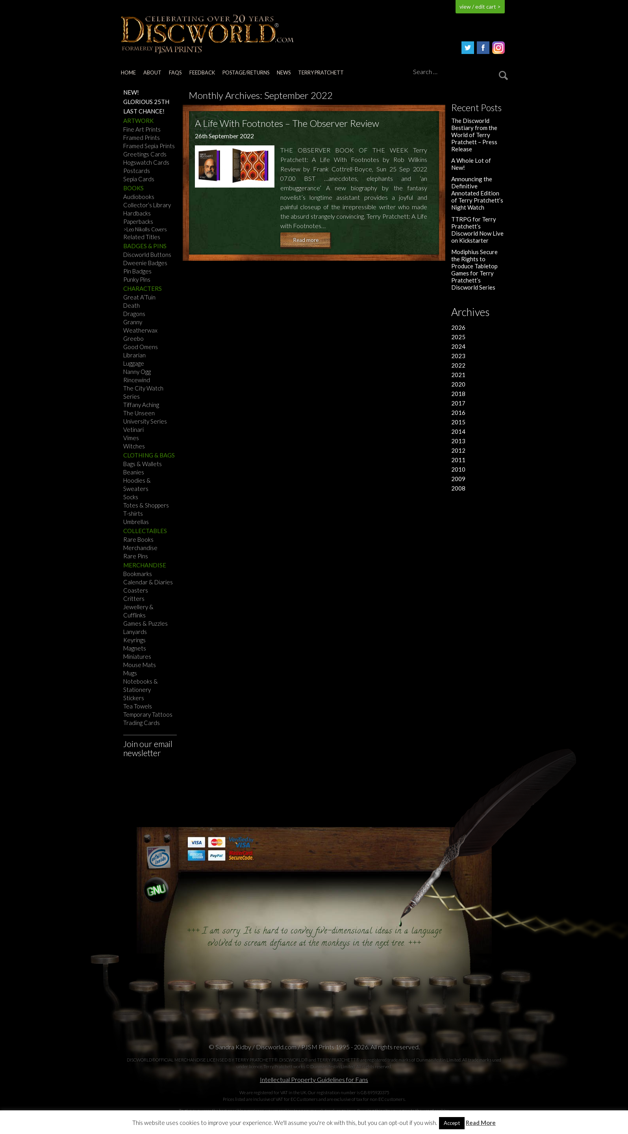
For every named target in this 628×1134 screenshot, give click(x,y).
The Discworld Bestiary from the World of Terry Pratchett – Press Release (474, 134)
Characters (142, 288)
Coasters (135, 590)
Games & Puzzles (145, 623)
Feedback (202, 72)
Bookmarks (137, 573)
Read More (481, 1123)
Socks (130, 496)
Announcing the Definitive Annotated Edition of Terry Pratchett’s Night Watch (477, 193)
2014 (458, 431)
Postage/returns (245, 72)
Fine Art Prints (142, 129)
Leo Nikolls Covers (146, 229)
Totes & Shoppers (146, 505)
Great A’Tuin (139, 297)
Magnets (134, 648)
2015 (458, 422)
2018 (458, 393)
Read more (306, 240)
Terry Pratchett (321, 72)
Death (131, 305)
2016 (458, 412)
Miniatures (137, 656)
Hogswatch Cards (146, 162)
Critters (133, 598)
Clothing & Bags (149, 455)
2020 (458, 384)
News (284, 72)
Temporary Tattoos (147, 714)
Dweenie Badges (145, 262)
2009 (458, 478)
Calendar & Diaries (148, 582)
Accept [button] (452, 1123)
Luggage (133, 363)
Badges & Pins (145, 245)
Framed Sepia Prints (149, 145)
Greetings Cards (145, 154)
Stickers (133, 697)
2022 (458, 365)
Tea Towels (137, 706)
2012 (458, 450)
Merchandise (140, 547)
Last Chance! (144, 111)
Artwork (138, 120)
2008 (458, 488)
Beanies (133, 472)
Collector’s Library (147, 204)
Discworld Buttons (147, 254)
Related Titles (141, 236)
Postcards (136, 170)
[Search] (459, 72)
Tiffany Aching (141, 404)
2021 (458, 374)
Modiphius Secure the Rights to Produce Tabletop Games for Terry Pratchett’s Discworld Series (474, 269)
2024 (458, 346)
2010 (458, 469)
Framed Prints (141, 137)
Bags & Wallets (142, 463)
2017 (458, 403)
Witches (134, 446)
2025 (458, 336)
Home (128, 72)
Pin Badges (137, 271)
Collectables (145, 530)
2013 (458, 440)
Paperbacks (138, 221)
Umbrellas (136, 521)
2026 (458, 327)
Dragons (134, 313)
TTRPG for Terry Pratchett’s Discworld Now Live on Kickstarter (477, 230)
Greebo (133, 338)
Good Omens (140, 346)
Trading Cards (141, 722)
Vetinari (133, 429)
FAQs (175, 72)
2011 (458, 459)
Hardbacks (137, 213)
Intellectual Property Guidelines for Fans (314, 1079)
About (152, 72)
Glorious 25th (146, 101)
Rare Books (138, 539)
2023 (458, 355)
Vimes (131, 437)
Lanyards (135, 631)
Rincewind (136, 379)
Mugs (130, 673)
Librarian (134, 355)
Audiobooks (138, 196)
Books (133, 187)
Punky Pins (136, 279)
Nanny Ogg (137, 371)
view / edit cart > (480, 6)
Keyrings (134, 639)
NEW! (131, 92)
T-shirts (133, 513)
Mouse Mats (139, 664)
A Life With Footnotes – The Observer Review (287, 123)
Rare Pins (135, 556)
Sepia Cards (138, 178)
